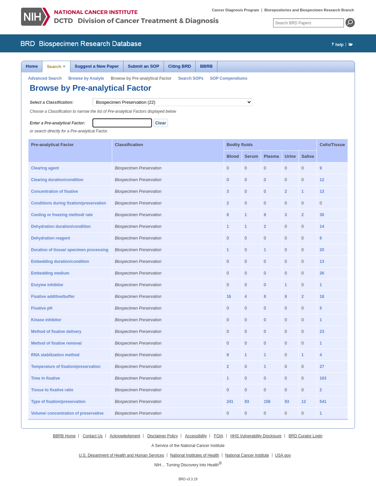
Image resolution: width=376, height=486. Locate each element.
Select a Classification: (51, 102)
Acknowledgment (125, 436)
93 (247, 401)
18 (322, 296)
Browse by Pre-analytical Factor (141, 78)
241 (230, 401)
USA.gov (283, 455)
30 (322, 214)
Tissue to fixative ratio (52, 390)
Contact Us (93, 436)
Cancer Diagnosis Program (235, 10)
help (337, 44)
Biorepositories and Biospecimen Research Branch (309, 10)
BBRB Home (64, 436)
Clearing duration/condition (57, 179)
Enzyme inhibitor (47, 285)
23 (322, 331)
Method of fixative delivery (56, 331)
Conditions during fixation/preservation (68, 203)
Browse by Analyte (86, 78)
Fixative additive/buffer (53, 296)
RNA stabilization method (55, 355)
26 (322, 273)
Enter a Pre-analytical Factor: (57, 123)
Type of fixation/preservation (58, 401)
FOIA (218, 436)
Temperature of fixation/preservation (66, 366)
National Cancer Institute (247, 455)
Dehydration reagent (50, 238)
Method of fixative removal (56, 343)
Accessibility (196, 436)
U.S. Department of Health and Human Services (121, 455)
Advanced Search (45, 78)
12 (322, 179)
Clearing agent (45, 168)
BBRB (206, 66)
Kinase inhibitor (46, 320)
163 (323, 378)
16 (229, 296)
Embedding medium (50, 273)
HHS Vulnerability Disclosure (255, 436)
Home (32, 66)
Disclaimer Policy (162, 436)
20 (322, 250)
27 (322, 366)
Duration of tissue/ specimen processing (69, 250)
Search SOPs (190, 78)
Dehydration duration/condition (61, 226)
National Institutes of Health (194, 455)
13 (322, 191)
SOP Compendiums (228, 78)
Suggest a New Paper (97, 66)
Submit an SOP (143, 66)
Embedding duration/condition (60, 261)
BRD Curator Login (305, 436)
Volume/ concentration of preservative (67, 413)
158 (267, 401)
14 (322, 226)
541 (323, 401)
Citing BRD (179, 66)
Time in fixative (45, 378)
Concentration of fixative (54, 191)
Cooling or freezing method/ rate (62, 214)
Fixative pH (41, 308)
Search (54, 66)
